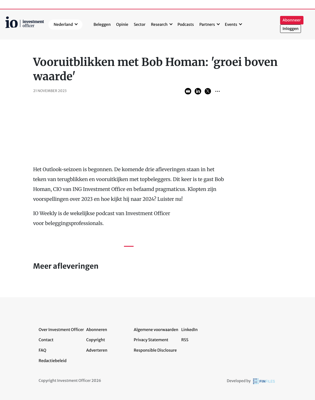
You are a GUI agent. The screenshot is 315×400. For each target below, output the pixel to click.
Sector (140, 24)
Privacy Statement (151, 339)
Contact (46, 339)
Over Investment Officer (61, 329)
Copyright (95, 339)
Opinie (122, 24)
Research (159, 24)
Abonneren (96, 329)
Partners (207, 24)
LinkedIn (189, 329)
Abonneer (292, 20)
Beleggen (101, 24)
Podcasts (186, 24)
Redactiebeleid (53, 360)
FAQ (42, 350)
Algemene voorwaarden (156, 329)
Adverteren (96, 350)
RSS (185, 339)
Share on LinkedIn (198, 91)
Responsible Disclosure (155, 350)
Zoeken (271, 24)
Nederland (63, 24)
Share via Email (188, 91)
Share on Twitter (208, 91)
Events (231, 24)
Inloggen (291, 28)
